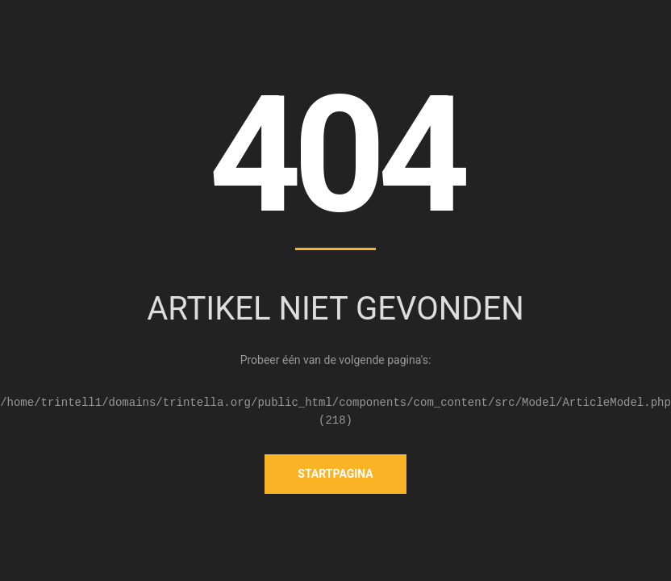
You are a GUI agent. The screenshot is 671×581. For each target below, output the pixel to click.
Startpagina (335, 473)
